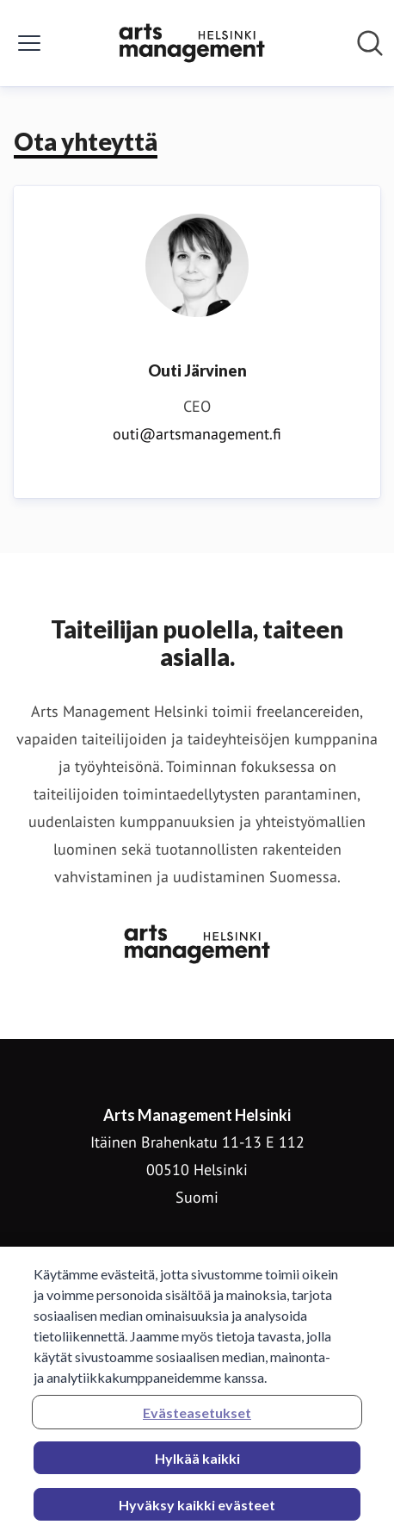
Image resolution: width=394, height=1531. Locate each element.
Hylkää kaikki (197, 1463)
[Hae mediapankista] (370, 43)
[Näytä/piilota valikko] (29, 43)
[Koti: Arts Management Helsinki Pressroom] (192, 43)
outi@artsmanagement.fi (197, 434)
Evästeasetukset (197, 1418)
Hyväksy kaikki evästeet (197, 1510)
